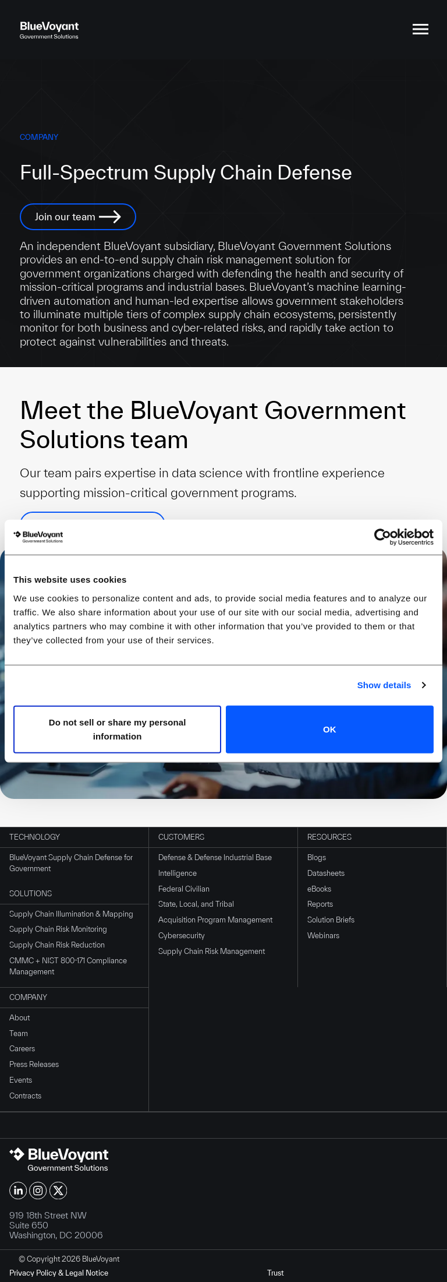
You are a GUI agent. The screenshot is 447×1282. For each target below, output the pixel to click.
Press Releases (34, 1064)
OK (329, 729)
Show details (384, 685)
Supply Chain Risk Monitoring (58, 929)
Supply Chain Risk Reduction (57, 945)
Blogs (316, 857)
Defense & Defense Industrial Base (215, 857)
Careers (22, 1048)
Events (20, 1080)
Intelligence (177, 873)
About (19, 1017)
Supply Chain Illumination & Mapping (71, 914)
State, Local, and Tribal (196, 904)
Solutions (30, 893)
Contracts (25, 1095)
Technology (34, 837)
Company (28, 997)
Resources (329, 837)
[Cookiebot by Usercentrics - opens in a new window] (383, 537)
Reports (320, 904)
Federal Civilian (184, 889)
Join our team (65, 216)
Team (18, 1033)
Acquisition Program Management (215, 919)
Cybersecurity (181, 935)
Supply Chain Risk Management (211, 951)
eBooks (319, 889)
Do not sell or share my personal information (117, 729)
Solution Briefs (330, 919)
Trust (275, 1273)
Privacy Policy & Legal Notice (58, 1273)
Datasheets (326, 873)
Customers (181, 837)
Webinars (323, 935)
